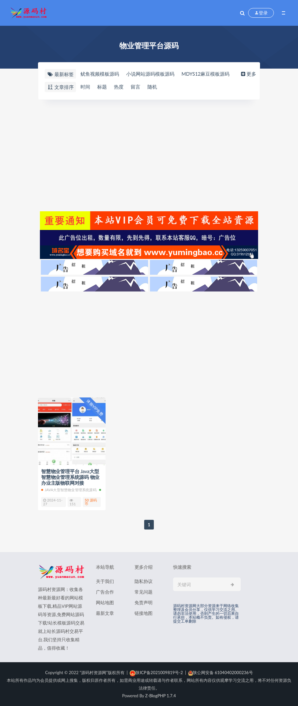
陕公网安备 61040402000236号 (220, 672)
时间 (85, 87)
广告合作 (105, 592)
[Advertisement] (149, 155)
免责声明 (144, 602)
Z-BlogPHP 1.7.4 (160, 695)
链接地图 (144, 613)
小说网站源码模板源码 (150, 74)
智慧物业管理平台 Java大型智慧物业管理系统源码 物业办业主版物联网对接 (70, 477)
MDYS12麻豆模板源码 (205, 74)
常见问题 (144, 592)
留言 (135, 87)
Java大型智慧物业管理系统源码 (69, 490)
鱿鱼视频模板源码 (99, 74)
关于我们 (105, 581)
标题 (102, 87)
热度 (119, 87)
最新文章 (105, 613)
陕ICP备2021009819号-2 (156, 672)
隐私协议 (144, 581)
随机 (152, 87)
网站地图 (105, 602)
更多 (248, 74)
